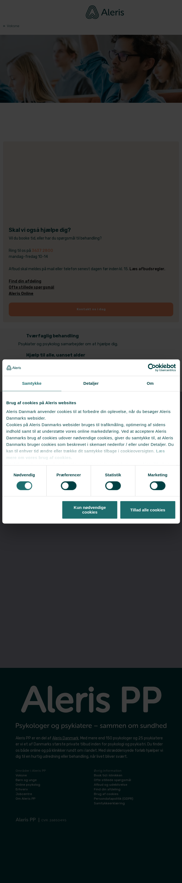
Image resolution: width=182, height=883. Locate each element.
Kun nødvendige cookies (90, 510)
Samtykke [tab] (32, 383)
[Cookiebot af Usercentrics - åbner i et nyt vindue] (152, 367)
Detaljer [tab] (91, 383)
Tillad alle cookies (147, 510)
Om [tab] (150, 383)
